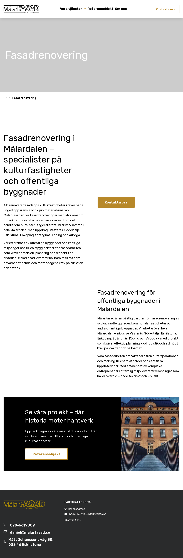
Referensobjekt (100, 9)
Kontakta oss (165, 9)
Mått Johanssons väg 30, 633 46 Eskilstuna (30, 542)
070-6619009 (22, 525)
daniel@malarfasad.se (30, 532)
